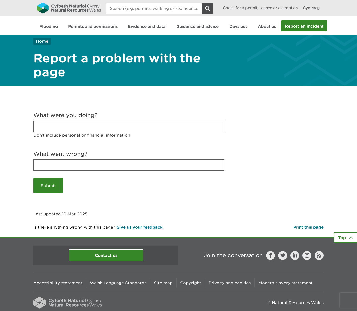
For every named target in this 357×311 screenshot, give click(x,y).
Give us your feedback (139, 227)
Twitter (282, 255)
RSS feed (319, 255)
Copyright (190, 282)
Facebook (270, 255)
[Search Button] (207, 8)
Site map (163, 282)
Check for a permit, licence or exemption (260, 7)
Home (42, 41)
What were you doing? (65, 115)
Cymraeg (311, 7)
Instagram (306, 255)
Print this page (308, 227)
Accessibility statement (57, 282)
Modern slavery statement (285, 282)
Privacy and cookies (230, 282)
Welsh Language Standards (118, 282)
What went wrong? (60, 153)
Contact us (106, 255)
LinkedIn (294, 255)
